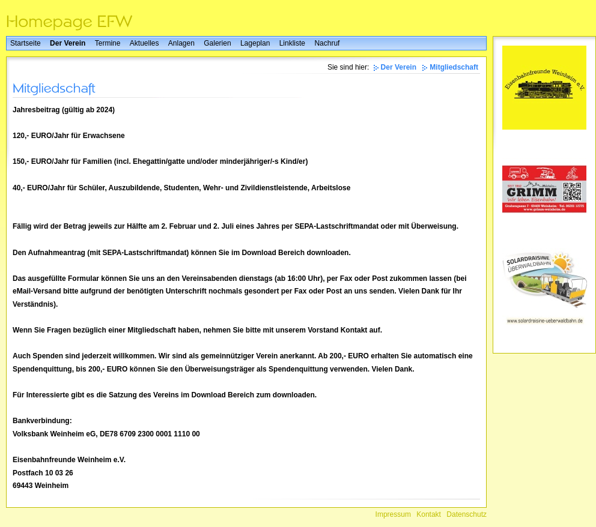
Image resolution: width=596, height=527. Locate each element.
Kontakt (428, 514)
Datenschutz (466, 514)
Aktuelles (144, 43)
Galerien (217, 43)
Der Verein (67, 43)
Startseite (25, 43)
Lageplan (255, 43)
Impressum (393, 514)
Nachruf (326, 43)
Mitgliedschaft (454, 67)
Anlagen (181, 43)
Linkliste (292, 43)
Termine (108, 43)
